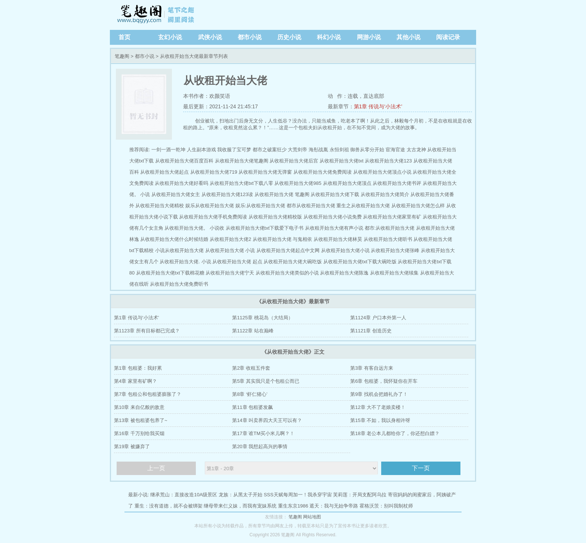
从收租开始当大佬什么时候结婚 (174, 239)
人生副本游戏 (201, 149)
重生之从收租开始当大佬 (363, 205)
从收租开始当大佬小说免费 (332, 217)
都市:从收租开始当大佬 (390, 228)
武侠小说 (210, 37)
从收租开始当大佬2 (230, 239)
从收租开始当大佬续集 (394, 273)
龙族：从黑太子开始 (240, 494)
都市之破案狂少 (270, 149)
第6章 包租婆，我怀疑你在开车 (383, 381)
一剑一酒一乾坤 (168, 149)
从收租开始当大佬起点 (164, 172)
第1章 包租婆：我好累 (138, 368)
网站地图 (312, 516)
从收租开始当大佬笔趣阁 (241, 161)
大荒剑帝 (297, 149)
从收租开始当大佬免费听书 (179, 284)
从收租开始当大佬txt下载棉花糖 (170, 273)
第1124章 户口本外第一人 (378, 317)
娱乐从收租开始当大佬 (209, 205)
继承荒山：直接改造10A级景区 (183, 494)
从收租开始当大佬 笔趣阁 (282, 194)
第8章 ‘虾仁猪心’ (250, 394)
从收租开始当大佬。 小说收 (194, 228)
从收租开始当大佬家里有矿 (392, 217)
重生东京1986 (293, 506)
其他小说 (408, 37)
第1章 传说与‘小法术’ (378, 106)
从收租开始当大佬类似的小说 (287, 273)
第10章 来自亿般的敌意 (139, 407)
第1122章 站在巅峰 (253, 330)
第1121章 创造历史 (371, 330)
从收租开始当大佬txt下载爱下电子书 (265, 228)
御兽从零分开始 (367, 149)
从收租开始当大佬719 (213, 172)
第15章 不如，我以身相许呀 (380, 420)
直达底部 (373, 96)
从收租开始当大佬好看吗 (181, 183)
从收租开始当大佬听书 (388, 239)
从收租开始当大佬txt (342, 161)
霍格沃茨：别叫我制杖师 (386, 506)
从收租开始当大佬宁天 (230, 273)
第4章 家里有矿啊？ (135, 381)
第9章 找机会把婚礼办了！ (379, 394)
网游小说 (369, 37)
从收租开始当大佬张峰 (395, 250)
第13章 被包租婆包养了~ (140, 420)
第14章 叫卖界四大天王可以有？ (267, 420)
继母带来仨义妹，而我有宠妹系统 (240, 506)
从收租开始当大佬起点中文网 (288, 250)
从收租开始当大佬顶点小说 (382, 172)
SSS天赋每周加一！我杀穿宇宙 (298, 494)
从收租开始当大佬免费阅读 (322, 172)
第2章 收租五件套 (251, 368)
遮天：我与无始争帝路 (333, 506)
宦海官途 (395, 149)
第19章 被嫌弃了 (132, 446)
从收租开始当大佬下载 (335, 194)
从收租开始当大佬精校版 (275, 217)
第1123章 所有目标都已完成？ (147, 330)
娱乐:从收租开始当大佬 (260, 205)
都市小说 (250, 37)
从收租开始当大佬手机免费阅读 (213, 217)
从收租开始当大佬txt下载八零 (241, 183)
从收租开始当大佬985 (297, 183)
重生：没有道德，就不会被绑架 (169, 506)
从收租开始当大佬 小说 (230, 250)
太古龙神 (416, 149)
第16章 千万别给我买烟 (139, 433)
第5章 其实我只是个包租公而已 (265, 381)
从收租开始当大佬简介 (385, 194)
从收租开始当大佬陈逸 (344, 273)
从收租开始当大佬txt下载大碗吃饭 (360, 261)
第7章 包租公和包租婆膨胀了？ (147, 394)
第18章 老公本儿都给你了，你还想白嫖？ (395, 433)
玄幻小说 (170, 37)
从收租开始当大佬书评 (397, 183)
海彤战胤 (318, 149)
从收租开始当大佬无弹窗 (265, 172)
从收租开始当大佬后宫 (293, 161)
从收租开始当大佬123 (388, 161)
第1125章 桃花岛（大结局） (262, 317)
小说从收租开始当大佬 (179, 250)
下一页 (421, 468)
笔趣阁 (156, 15)
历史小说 (289, 37)
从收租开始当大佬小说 (345, 250)
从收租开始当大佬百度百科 (184, 161)
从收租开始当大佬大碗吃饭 (292, 261)
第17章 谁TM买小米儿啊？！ (263, 433)
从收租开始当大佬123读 (227, 194)
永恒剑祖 (339, 149)
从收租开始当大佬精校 (159, 205)
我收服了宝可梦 (234, 149)
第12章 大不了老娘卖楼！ (377, 407)
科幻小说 (329, 37)
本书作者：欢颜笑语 (206, 96)
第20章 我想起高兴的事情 (259, 446)
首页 (124, 37)
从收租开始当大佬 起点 (237, 261)
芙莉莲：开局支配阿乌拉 (359, 494)
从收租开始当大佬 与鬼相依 (282, 239)
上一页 (156, 468)
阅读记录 (448, 37)
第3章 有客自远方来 (371, 368)
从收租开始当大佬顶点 (347, 183)
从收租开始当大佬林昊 (338, 239)
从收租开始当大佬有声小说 (334, 228)
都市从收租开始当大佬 (311, 205)
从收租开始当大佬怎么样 (418, 205)
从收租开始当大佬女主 (175, 194)
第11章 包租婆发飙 (252, 407)
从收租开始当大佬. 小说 (185, 261)
